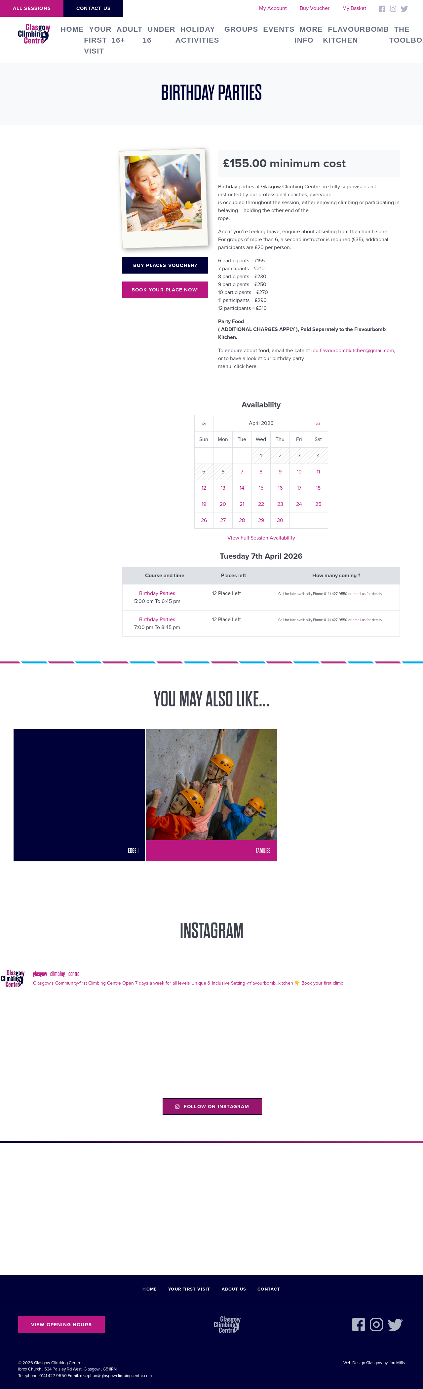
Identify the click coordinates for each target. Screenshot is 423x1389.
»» (318, 423)
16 (280, 488)
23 (280, 504)
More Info (309, 34)
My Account (273, 8)
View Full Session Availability (261, 538)
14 (242, 488)
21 (242, 504)
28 (242, 520)
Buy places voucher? (165, 265)
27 (223, 520)
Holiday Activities (197, 34)
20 (222, 504)
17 (299, 488)
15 (261, 488)
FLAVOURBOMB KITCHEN (356, 34)
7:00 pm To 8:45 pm (157, 627)
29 (261, 520)
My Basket (354, 8)
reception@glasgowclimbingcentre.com (116, 1375)
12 (204, 488)
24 (299, 504)
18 (318, 488)
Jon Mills (397, 1363)
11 (318, 472)
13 (223, 488)
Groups (241, 29)
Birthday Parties (157, 593)
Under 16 (158, 34)
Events (278, 29)
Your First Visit (97, 40)
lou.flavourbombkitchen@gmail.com (352, 350)
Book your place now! (165, 290)
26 (204, 520)
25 (318, 504)
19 (204, 504)
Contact (268, 1289)
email (357, 594)
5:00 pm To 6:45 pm (157, 601)
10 (299, 472)
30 (280, 520)
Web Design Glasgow (362, 1363)
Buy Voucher (314, 8)
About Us (234, 1289)
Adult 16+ (127, 34)
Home (72, 29)
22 (261, 504)
